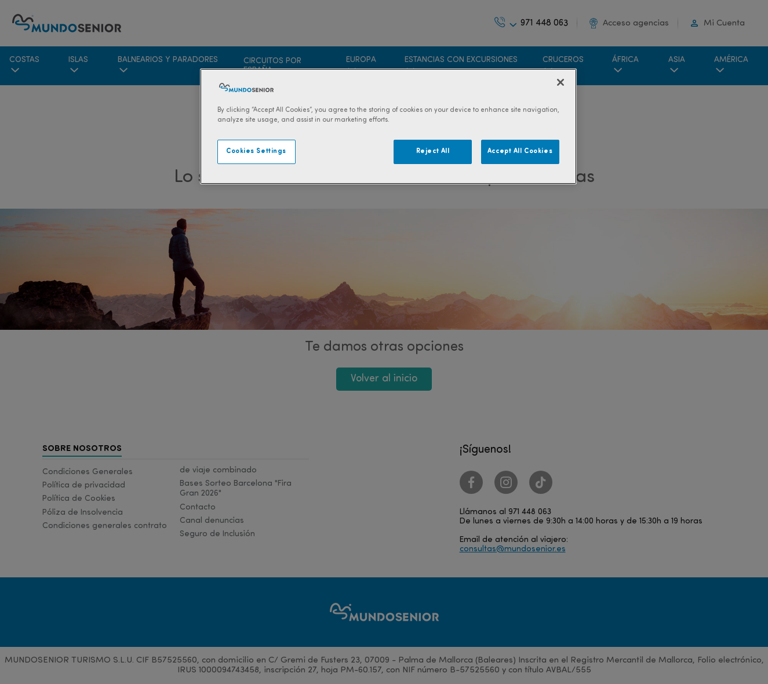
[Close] (560, 82)
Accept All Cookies (519, 151)
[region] (388, 126)
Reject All (433, 151)
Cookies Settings (256, 151)
